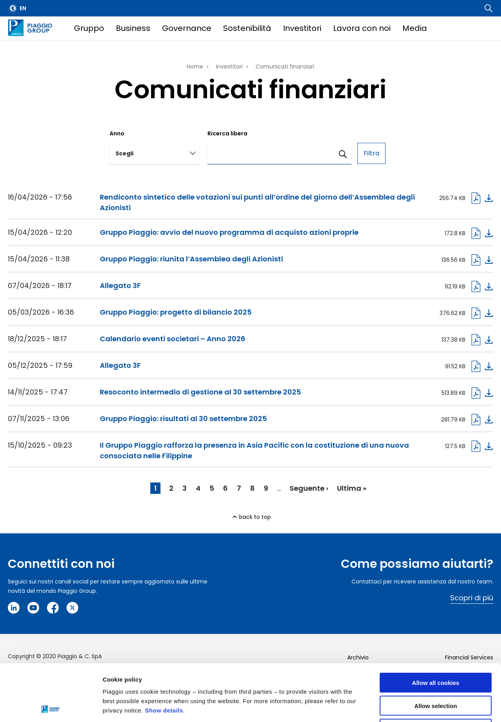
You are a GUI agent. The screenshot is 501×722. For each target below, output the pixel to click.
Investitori (302, 28)
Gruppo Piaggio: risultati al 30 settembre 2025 (183, 418)
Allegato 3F (120, 285)
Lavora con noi (362, 28)
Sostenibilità (247, 28)
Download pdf (481, 198)
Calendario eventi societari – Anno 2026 (172, 339)
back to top (255, 517)
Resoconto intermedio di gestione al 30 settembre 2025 (200, 392)
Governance (186, 28)
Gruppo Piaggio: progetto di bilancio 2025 (176, 312)
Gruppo (89, 28)
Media (414, 28)
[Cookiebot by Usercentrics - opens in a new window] (50, 707)
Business (133, 28)
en (23, 8)
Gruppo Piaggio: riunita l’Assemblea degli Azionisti (191, 259)
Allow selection (435, 649)
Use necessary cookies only (435, 672)
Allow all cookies (436, 626)
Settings (404, 706)
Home (195, 66)
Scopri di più (471, 598)
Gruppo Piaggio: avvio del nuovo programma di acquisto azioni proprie (229, 232)
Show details (164, 653)
